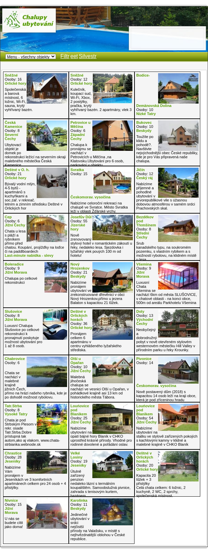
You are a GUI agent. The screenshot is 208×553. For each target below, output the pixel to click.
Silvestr (87, 56)
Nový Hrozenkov (79, 266)
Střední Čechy (142, 235)
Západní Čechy (77, 137)
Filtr (64, 56)
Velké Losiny (76, 455)
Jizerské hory (77, 227)
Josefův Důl (80, 217)
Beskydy (143, 131)
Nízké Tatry (146, 114)
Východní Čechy (144, 321)
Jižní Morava (16, 272)
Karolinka (78, 500)
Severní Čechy (11, 137)
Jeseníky (12, 461)
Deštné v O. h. (17, 170)
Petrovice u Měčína (80, 124)
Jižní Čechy (15, 225)
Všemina (143, 264)
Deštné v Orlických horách (78, 315)
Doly (140, 311)
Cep (8, 217)
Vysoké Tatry (16, 414)
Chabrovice (15, 359)
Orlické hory (15, 83)
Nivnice (11, 500)
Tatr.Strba (13, 406)
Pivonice (143, 359)
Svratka (77, 170)
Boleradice (14, 264)
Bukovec (144, 122)
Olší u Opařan (77, 361)
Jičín (140, 170)
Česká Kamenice (13, 124)
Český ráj (144, 178)
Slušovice (13, 311)
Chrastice (13, 453)
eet (74, 56)
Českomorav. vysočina (90, 197)
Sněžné (11, 75)
